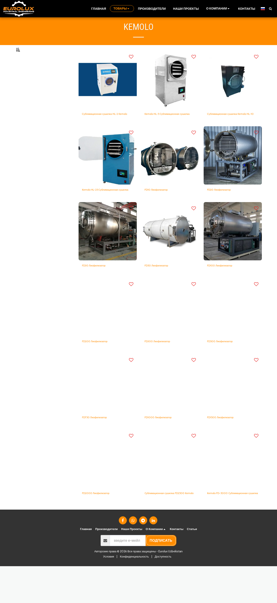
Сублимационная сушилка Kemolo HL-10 (229, 128)
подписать (161, 577)
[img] (108, 90)
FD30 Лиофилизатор (99, 291)
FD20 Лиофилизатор (224, 208)
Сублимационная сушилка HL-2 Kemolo (107, 128)
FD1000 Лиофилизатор (164, 446)
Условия (108, 593)
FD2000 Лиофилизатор (101, 524)
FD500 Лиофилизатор (225, 368)
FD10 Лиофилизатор (161, 208)
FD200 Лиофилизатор (100, 368)
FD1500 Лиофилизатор (226, 446)
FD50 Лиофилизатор (161, 291)
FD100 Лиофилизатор (225, 291)
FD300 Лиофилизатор (163, 368)
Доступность (163, 593)
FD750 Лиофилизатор (100, 446)
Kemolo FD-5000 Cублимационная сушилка (228, 526)
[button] (218, 8)
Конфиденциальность (134, 593)
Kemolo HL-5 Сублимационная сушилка (169, 128)
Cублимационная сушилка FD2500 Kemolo (166, 526)
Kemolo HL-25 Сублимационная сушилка (104, 211)
